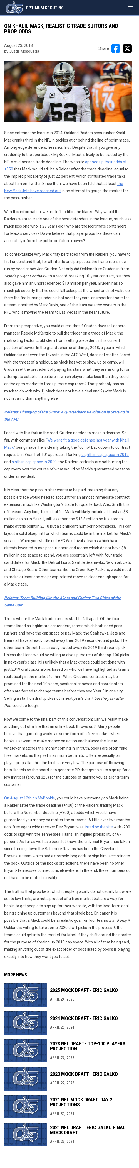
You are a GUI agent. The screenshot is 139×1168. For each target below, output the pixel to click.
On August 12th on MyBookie (29, 798)
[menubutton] (130, 7)
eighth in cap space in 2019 (105, 454)
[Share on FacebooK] (115, 48)
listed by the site (99, 827)
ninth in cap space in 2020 (34, 462)
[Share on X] (127, 48)
